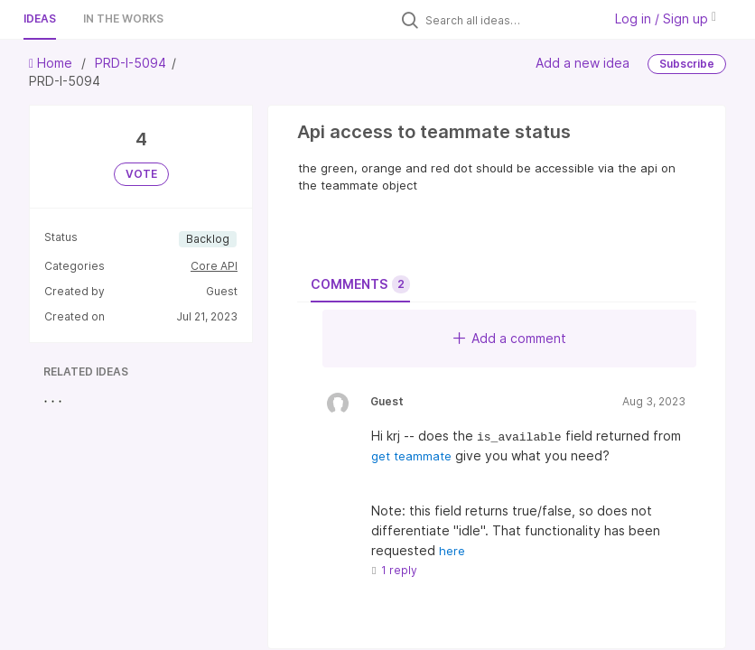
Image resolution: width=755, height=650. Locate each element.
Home (52, 62)
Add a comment (509, 338)
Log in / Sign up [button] (665, 18)
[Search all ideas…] (509, 20)
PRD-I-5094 (130, 62)
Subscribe (686, 63)
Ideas (39, 18)
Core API (214, 266)
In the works (123, 18)
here (452, 550)
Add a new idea (582, 62)
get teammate (411, 456)
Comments (360, 284)
